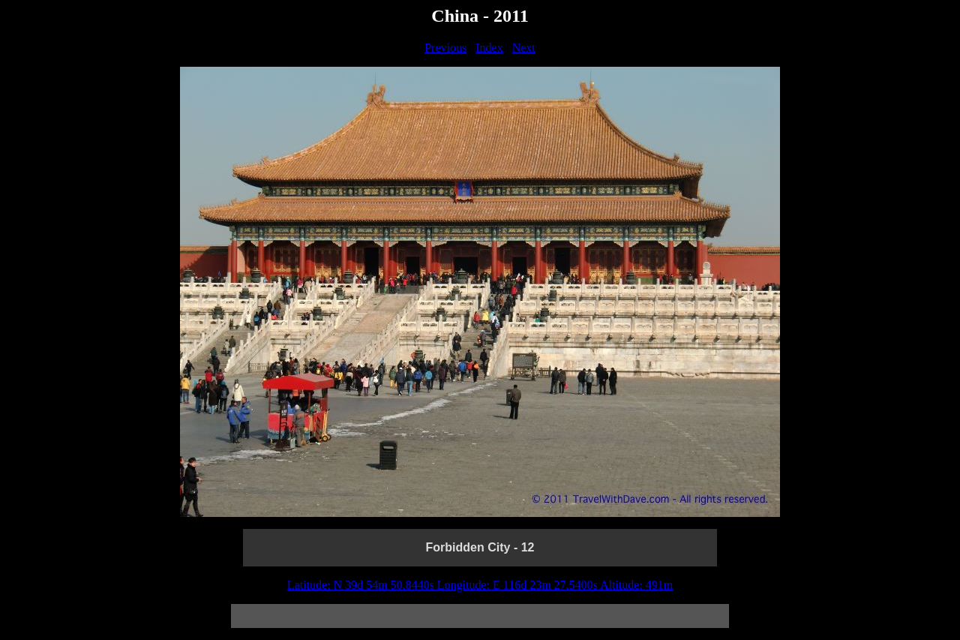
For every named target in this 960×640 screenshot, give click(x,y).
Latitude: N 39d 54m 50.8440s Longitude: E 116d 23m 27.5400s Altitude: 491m (480, 584)
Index (489, 47)
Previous (445, 47)
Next (524, 47)
